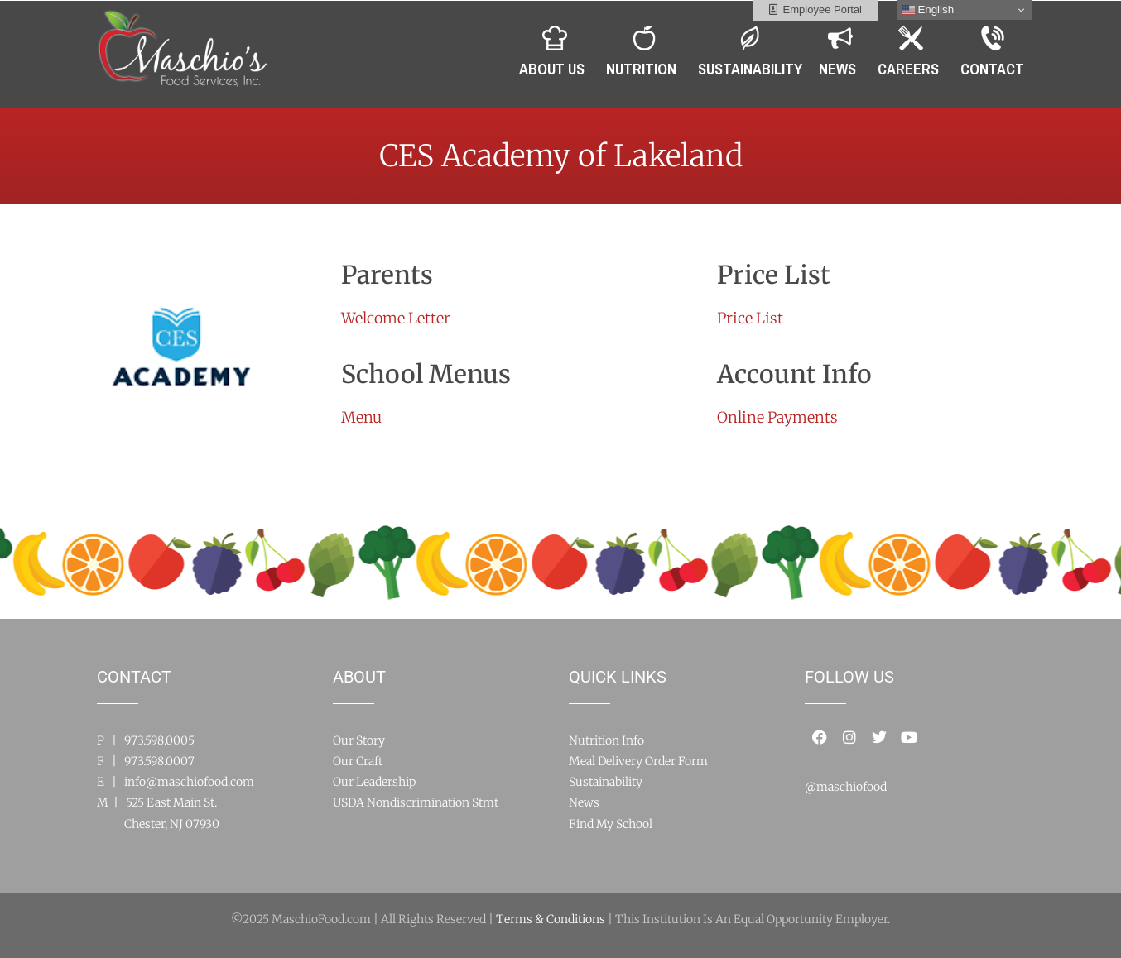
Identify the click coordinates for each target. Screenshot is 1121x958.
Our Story (359, 740)
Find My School (610, 824)
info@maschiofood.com (189, 781)
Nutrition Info (606, 740)
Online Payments (777, 417)
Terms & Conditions (550, 919)
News (584, 802)
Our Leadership (374, 781)
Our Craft (357, 761)
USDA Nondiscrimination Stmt (415, 802)
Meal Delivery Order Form (638, 761)
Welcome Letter (395, 318)
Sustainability (605, 781)
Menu (361, 417)
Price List (750, 318)
